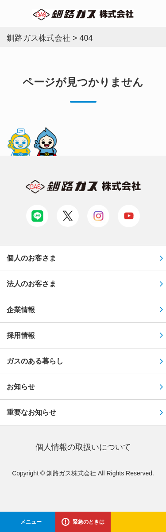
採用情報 (21, 335)
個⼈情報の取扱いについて (83, 447)
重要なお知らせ (31, 412)
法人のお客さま (31, 283)
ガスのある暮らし (35, 361)
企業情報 (21, 310)
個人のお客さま (31, 258)
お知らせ (21, 386)
